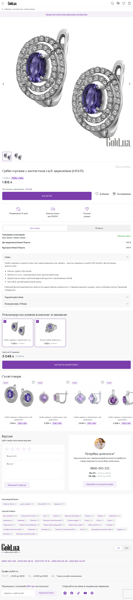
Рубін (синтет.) (95, 525)
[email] (19, 593)
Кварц (101, 516)
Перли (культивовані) (29, 525)
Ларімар (21, 520)
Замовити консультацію (99, 484)
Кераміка (115, 516)
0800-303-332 (99, 468)
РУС (126, 548)
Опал (100, 520)
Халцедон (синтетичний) (102, 529)
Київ (4, 237)
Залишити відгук (17, 485)
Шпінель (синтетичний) (26, 534)
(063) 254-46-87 (77, 561)
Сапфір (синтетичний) (13, 529)
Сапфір (110, 525)
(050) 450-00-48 (60, 561)
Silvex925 (44, 504)
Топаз (84, 529)
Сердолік (32, 529)
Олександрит (74, 520)
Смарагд (46, 529)
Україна (59, 504)
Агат (46, 516)
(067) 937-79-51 (42, 561)
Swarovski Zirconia (30, 516)
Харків (16, 237)
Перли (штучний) (76, 525)
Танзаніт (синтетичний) (65, 529)
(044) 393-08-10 (25, 561)
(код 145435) (124, 167)
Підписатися (46, 593)
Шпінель (8, 534)
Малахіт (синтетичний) (53, 520)
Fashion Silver (9, 504)
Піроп (111, 520)
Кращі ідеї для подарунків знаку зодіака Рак (66, 14)
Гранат (57, 516)
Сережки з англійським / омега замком (19, 9)
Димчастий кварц (73, 516)
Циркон (121, 529)
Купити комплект (66, 364)
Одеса (22, 237)
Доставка (35, 228)
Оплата (99, 228)
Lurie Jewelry (27, 504)
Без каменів (10, 516)
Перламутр (9, 525)
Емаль (89, 516)
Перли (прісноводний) (54, 525)
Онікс (89, 520)
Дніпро (9, 237)
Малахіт (34, 520)
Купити (47, 196)
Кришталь (8, 520)
